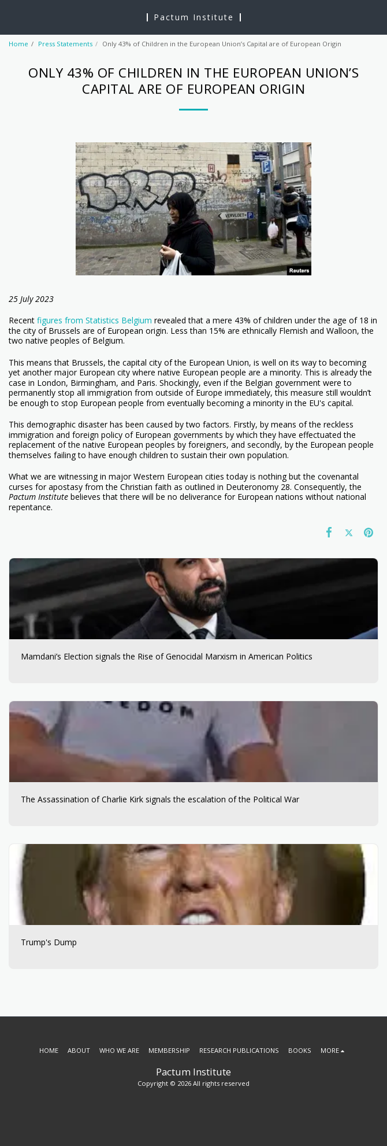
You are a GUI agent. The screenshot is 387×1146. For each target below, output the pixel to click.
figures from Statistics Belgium (94, 320)
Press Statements (65, 43)
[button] (13, 16)
